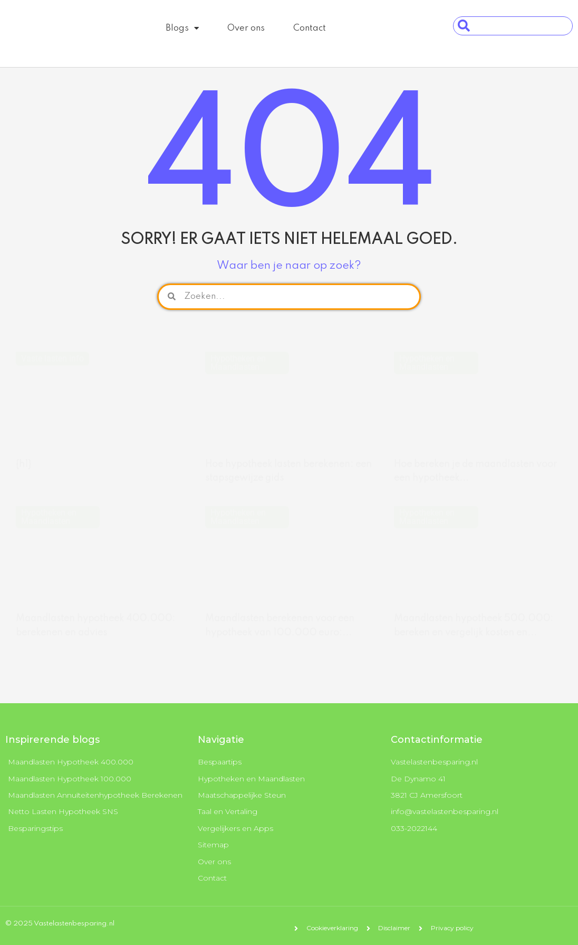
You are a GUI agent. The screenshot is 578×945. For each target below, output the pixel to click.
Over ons (246, 28)
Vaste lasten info (52, 348)
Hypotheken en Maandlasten (238, 352)
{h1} (23, 454)
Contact (309, 28)
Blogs (182, 28)
